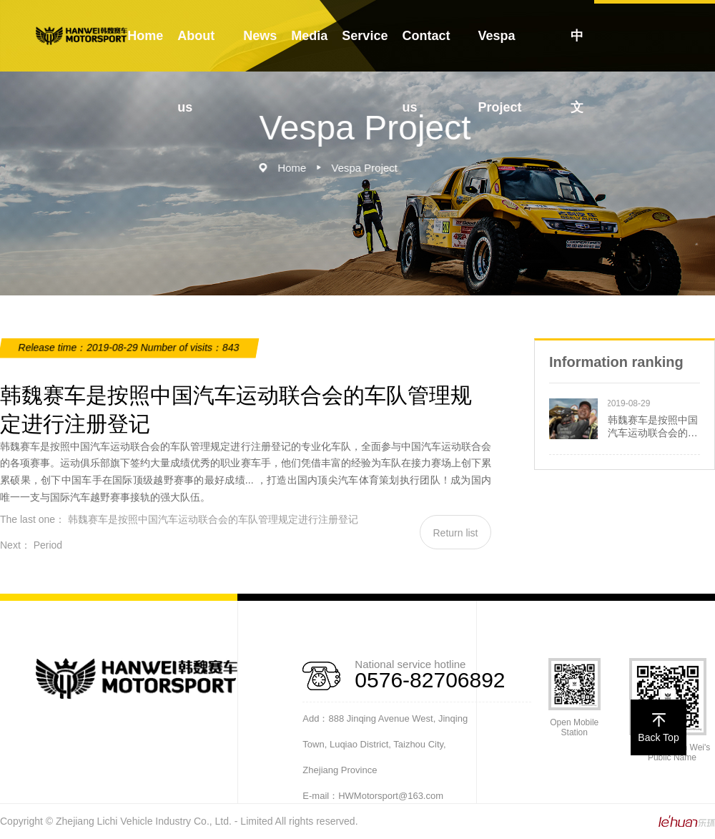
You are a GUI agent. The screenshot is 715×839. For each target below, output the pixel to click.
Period (48, 545)
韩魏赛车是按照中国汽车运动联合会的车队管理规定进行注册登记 (213, 519)
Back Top (658, 728)
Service (365, 36)
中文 (577, 71)
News (260, 36)
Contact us (426, 71)
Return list (455, 533)
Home (145, 36)
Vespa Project (499, 71)
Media (309, 36)
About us (195, 71)
